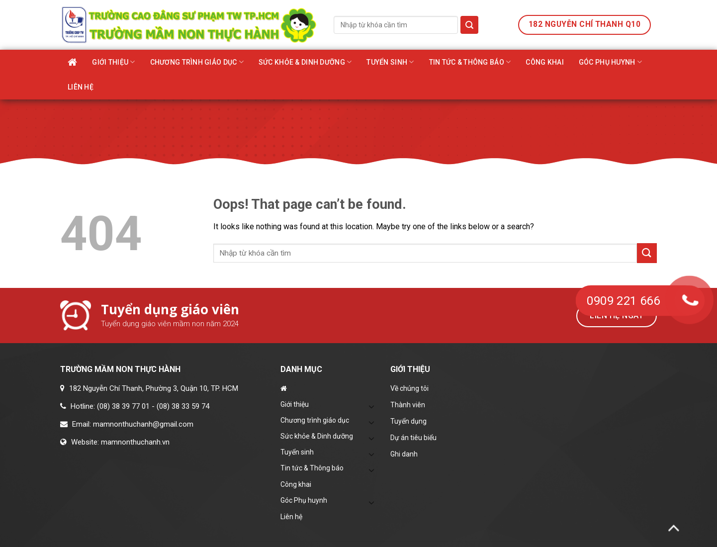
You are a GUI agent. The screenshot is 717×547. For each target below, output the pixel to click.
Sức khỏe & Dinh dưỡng (305, 62)
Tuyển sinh (390, 62)
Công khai (545, 62)
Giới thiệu (113, 62)
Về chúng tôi (409, 388)
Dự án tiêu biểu (413, 438)
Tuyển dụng (408, 421)
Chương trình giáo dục (197, 62)
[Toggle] (372, 406)
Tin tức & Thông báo (470, 62)
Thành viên (407, 405)
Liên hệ (80, 87)
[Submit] (469, 25)
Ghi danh (404, 454)
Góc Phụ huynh (610, 62)
